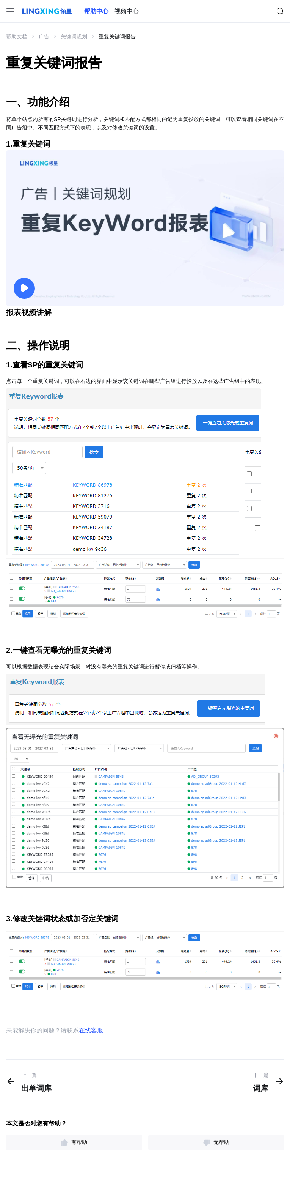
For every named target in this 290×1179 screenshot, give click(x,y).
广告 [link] (44, 36)
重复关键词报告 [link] (117, 36)
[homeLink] (96, 11)
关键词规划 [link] (74, 36)
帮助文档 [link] (16, 36)
